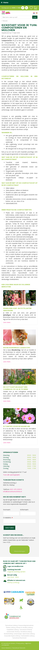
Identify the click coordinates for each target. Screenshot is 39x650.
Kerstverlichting (8, 634)
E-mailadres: (8, 518)
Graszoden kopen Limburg (12, 636)
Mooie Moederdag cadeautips (16, 348)
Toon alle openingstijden (11, 475)
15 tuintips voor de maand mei (16, 426)
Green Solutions (6, 648)
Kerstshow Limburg (26, 631)
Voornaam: (7, 510)
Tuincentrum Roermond (19, 638)
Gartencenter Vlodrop (13, 631)
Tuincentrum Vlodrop (25, 629)
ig (26, 7)
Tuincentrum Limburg (11, 625)
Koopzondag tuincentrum (25, 625)
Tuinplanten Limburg (13, 629)
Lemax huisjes (18, 634)
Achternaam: (24, 510)
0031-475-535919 (16, 489)
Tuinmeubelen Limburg (27, 636)
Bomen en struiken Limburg (24, 627)
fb (22, 7)
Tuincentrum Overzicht (18, 648)
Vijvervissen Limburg (29, 634)
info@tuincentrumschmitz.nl (12, 491)
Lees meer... (7, 322)
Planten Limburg (11, 627)
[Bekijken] (35, 7)
